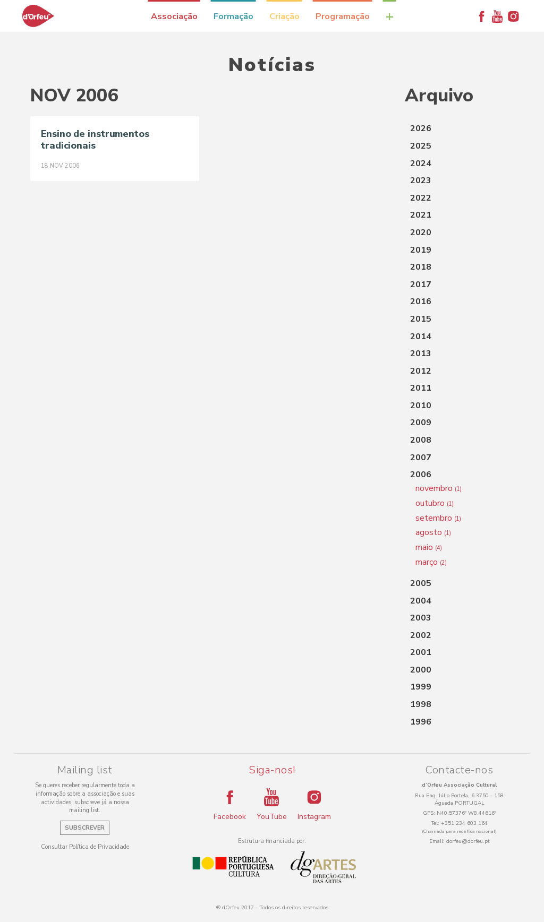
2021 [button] (420, 215)
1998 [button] (420, 704)
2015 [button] (420, 319)
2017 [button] (420, 284)
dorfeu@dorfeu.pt (468, 841)
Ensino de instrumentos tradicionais (95, 139)
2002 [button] (420, 635)
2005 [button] (420, 583)
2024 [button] (420, 163)
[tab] (459, 129)
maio (428, 547)
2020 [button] (420, 232)
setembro (438, 518)
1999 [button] (420, 687)
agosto (433, 532)
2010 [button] (420, 405)
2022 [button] (420, 198)
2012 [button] (420, 371)
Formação (233, 16)
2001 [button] (420, 652)
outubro (434, 503)
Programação (343, 16)
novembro (438, 488)
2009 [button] (420, 422)
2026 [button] (420, 128)
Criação (284, 16)
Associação (174, 16)
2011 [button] (420, 388)
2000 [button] (420, 670)
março (431, 562)
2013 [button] (420, 353)
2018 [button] (420, 267)
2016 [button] (420, 301)
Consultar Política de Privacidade (85, 847)
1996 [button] (420, 722)
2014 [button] (420, 336)
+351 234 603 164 (464, 823)
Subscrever (85, 828)
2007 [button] (420, 457)
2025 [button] (420, 146)
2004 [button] (420, 601)
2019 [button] (420, 250)
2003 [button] (420, 618)
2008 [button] (420, 440)
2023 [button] (420, 180)
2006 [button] (420, 474)
